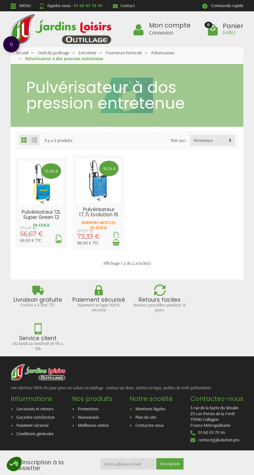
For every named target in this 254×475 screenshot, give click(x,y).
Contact (124, 5)
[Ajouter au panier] (116, 242)
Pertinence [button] (203, 140)
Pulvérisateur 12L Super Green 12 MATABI (41, 217)
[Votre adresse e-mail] (129, 425)
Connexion (161, 32)
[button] (14, 464)
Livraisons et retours (35, 370)
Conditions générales (35, 395)
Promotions (88, 370)
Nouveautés (88, 378)
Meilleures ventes (93, 387)
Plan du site (145, 378)
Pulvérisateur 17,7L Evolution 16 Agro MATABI (98, 214)
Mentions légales (150, 370)
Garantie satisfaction (35, 378)
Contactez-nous (149, 387)
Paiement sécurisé (32, 387)
